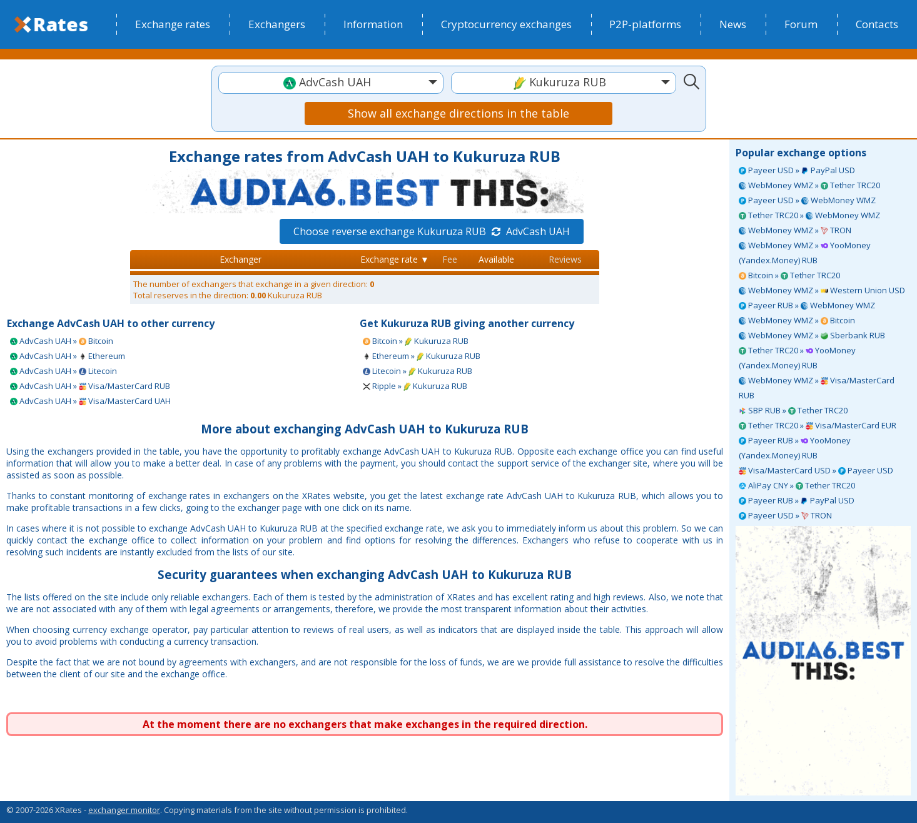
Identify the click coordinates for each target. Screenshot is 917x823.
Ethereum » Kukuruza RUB (421, 355)
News (732, 24)
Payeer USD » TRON (785, 515)
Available (496, 259)
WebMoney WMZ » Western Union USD (822, 290)
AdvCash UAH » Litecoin (63, 370)
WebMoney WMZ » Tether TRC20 (809, 185)
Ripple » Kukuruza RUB (415, 385)
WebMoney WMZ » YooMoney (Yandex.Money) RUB (805, 253)
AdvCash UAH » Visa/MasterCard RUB (90, 385)
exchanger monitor (124, 809)
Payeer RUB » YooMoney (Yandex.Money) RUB (795, 448)
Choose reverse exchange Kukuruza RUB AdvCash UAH (431, 231)
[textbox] (331, 82)
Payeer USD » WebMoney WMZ (807, 200)
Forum (801, 24)
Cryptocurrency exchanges (506, 24)
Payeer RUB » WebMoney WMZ (807, 305)
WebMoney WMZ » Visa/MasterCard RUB (816, 388)
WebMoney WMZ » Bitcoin (797, 320)
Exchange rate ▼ (394, 259)
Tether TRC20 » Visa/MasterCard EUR (817, 425)
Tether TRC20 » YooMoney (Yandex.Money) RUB (797, 358)
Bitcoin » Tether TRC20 (789, 275)
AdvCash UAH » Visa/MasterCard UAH (90, 400)
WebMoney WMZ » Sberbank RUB (812, 335)
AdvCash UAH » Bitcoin (61, 340)
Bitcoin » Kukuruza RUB (416, 340)
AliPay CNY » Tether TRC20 (797, 485)
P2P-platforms (645, 24)
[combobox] (330, 83)
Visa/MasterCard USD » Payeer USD (816, 470)
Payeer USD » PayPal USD (797, 170)
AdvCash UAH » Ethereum (67, 355)
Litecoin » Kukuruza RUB (417, 370)
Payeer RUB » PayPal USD (796, 500)
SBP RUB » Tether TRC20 (793, 410)
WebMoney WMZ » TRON (795, 230)
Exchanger (240, 259)
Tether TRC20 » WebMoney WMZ (809, 215)
